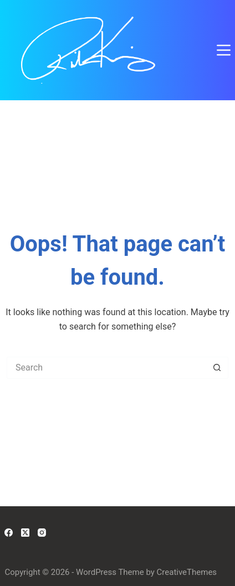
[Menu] (224, 50)
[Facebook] (8, 532)
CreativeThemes (187, 572)
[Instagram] (42, 532)
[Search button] (217, 368)
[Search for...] (106, 368)
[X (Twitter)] (25, 532)
